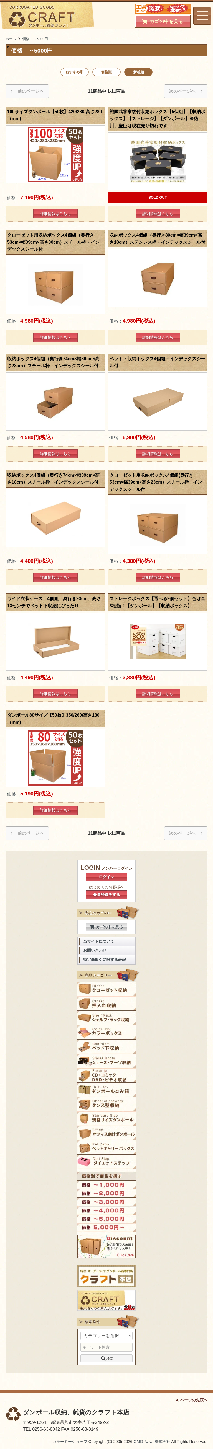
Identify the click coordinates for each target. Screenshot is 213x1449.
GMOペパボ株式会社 (151, 1441)
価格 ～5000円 (35, 39)
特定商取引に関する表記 (104, 960)
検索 (106, 1358)
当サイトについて (98, 941)
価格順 (106, 72)
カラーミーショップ (69, 1441)
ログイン (106, 877)
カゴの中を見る (106, 927)
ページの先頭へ (193, 1400)
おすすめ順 (74, 72)
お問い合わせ (94, 950)
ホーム (11, 39)
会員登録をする (106, 894)
